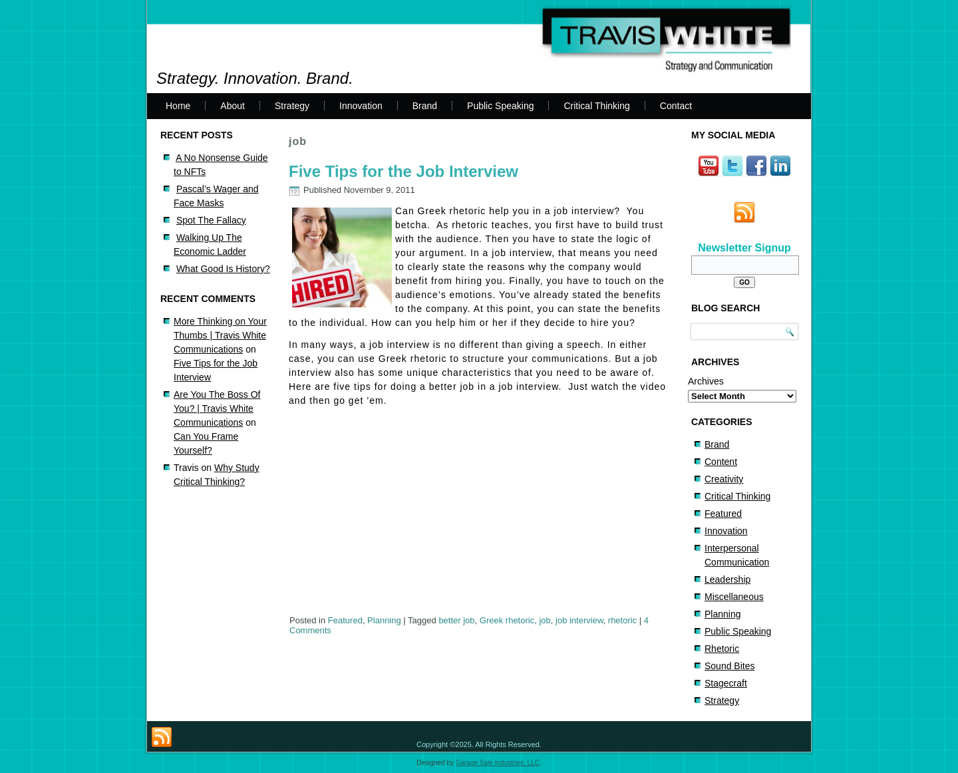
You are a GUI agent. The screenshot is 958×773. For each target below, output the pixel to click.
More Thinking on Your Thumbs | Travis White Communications (220, 335)
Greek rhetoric (507, 620)
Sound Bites (730, 666)
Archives (706, 381)
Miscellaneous (734, 596)
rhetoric (622, 620)
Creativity (724, 479)
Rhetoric (722, 648)
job (544, 620)
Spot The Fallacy (211, 220)
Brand (424, 105)
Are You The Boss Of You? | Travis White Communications (217, 408)
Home (178, 105)
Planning (384, 620)
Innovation (361, 105)
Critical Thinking (596, 105)
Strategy (292, 105)
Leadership (727, 579)
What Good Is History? (223, 268)
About (232, 105)
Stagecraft (726, 683)
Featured (345, 620)
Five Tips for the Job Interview (403, 171)
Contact (676, 105)
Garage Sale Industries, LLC (498, 762)
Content (721, 461)
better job (456, 620)
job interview (579, 620)
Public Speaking (500, 105)
